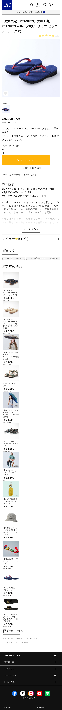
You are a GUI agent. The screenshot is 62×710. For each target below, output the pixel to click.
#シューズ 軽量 (6, 258)
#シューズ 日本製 (31, 258)
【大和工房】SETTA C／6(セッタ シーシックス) (10, 293)
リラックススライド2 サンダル (10, 589)
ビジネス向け (10, 682)
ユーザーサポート (12, 655)
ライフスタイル (18, 638)
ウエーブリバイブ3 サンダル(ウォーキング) (10, 443)
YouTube (39, 693)
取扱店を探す (30, 174)
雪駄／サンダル (34, 638)
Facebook (14, 693)
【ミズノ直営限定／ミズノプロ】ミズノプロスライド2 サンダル (10, 618)
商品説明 (8, 184)
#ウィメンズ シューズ (19, 258)
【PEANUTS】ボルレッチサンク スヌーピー (11, 561)
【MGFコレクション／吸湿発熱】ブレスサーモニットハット (10, 531)
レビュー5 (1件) (15, 239)
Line (47, 693)
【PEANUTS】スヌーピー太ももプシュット (11, 472)
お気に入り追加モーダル (5, 93)
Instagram (31, 693)
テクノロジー (10, 669)
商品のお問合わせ (11, 174)
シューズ (26, 638)
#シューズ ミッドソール (44, 258)
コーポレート (10, 675)
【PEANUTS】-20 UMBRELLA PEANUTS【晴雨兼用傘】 (11, 356)
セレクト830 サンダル (10, 385)
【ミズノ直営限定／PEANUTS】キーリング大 (11, 501)
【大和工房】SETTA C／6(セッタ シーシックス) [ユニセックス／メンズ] (10, 323)
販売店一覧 (9, 662)
